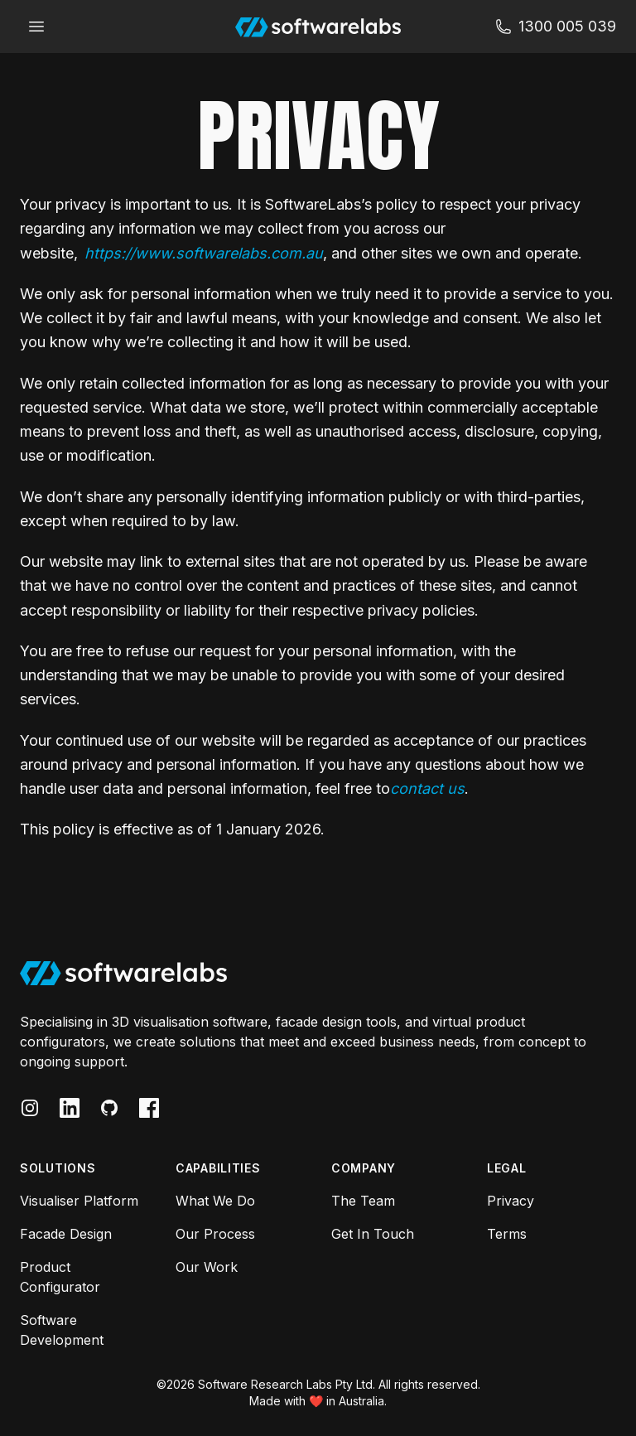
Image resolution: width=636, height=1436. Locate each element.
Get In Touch (372, 1234)
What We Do (215, 1200)
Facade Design (66, 1234)
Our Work (207, 1267)
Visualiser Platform (79, 1200)
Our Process (215, 1234)
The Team (363, 1200)
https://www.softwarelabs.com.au (203, 253)
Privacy (510, 1200)
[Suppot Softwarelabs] (555, 26)
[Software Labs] (318, 26)
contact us (427, 788)
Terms (507, 1234)
